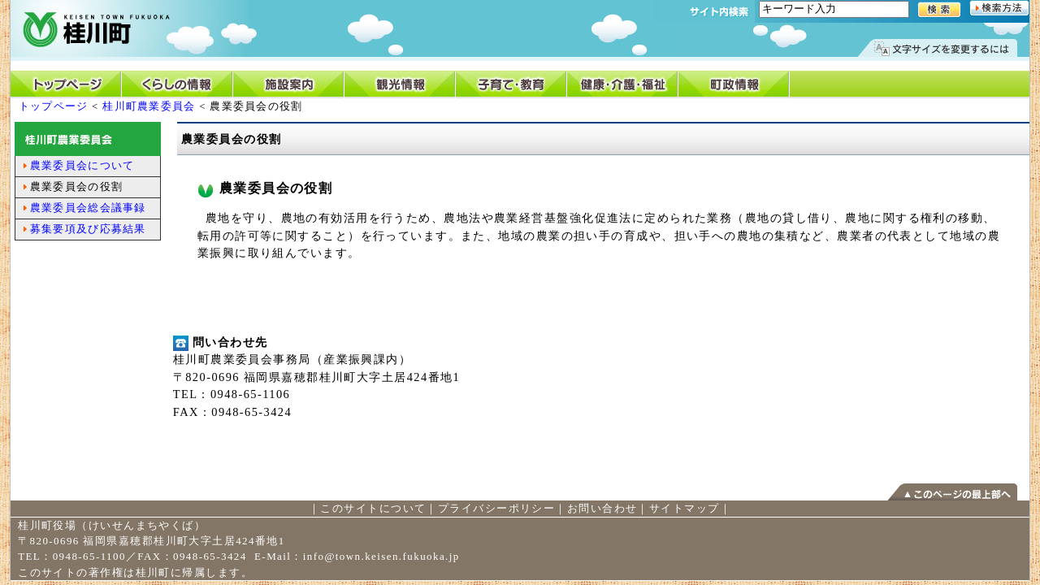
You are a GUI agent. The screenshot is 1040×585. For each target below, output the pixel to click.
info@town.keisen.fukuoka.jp (381, 556)
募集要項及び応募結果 (88, 229)
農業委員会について (82, 165)
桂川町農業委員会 (148, 106)
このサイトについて (373, 508)
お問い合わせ (602, 508)
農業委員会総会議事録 (88, 208)
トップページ (54, 106)
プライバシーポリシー (496, 508)
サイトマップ (684, 508)
